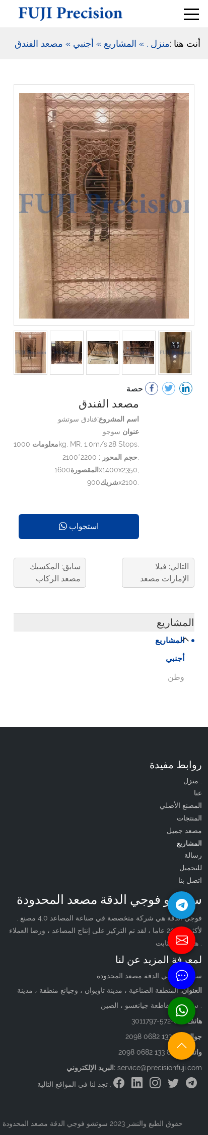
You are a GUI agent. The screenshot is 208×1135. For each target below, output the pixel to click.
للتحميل (190, 868)
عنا (198, 793)
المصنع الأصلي (181, 805)
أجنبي (175, 658)
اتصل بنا (190, 880)
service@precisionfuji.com (159, 1068)
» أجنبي (87, 43)
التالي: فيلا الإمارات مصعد (164, 572)
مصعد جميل (184, 831)
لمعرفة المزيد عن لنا (158, 960)
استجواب (79, 526)
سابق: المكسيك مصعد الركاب (55, 572)
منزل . (158, 43)
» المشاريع (124, 43)
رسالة (193, 855)
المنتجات (189, 818)
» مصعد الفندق (43, 43)
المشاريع (169, 640)
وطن (176, 677)
